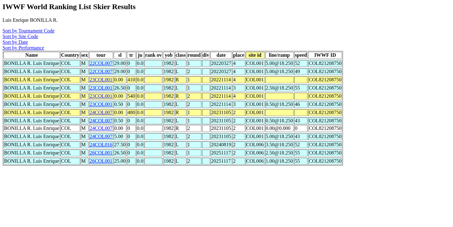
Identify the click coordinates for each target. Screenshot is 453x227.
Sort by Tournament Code (28, 30)
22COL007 (101, 63)
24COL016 (101, 144)
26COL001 (101, 152)
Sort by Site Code (20, 36)
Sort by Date (15, 42)
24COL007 (101, 112)
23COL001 (101, 79)
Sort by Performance (23, 47)
